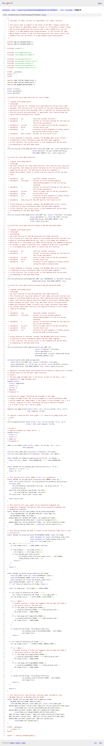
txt (95, 743)
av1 (62, 10)
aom (13, 10)
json (100, 743)
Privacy (17, 743)
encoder (69, 10)
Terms (23, 743)
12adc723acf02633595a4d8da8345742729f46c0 (37, 10)
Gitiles (12, 743)
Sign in (100, 3)
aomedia (6, 10)
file (44, 15)
